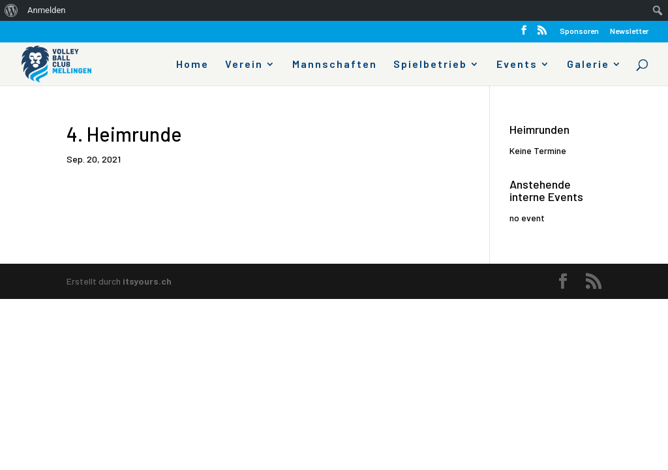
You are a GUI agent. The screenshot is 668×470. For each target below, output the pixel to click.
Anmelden (46, 10)
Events (517, 64)
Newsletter (629, 31)
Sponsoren (579, 31)
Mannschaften (334, 64)
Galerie (588, 64)
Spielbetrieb (430, 64)
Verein (244, 64)
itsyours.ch (147, 281)
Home (192, 64)
